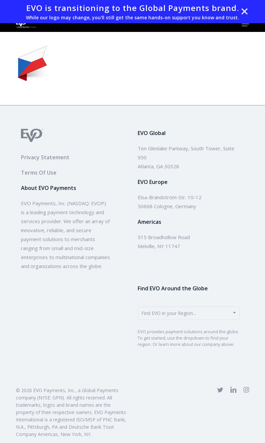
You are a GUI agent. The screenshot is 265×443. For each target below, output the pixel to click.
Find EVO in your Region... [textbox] (168, 313)
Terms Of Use (39, 172)
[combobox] (189, 313)
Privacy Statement (45, 157)
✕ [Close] (244, 12)
